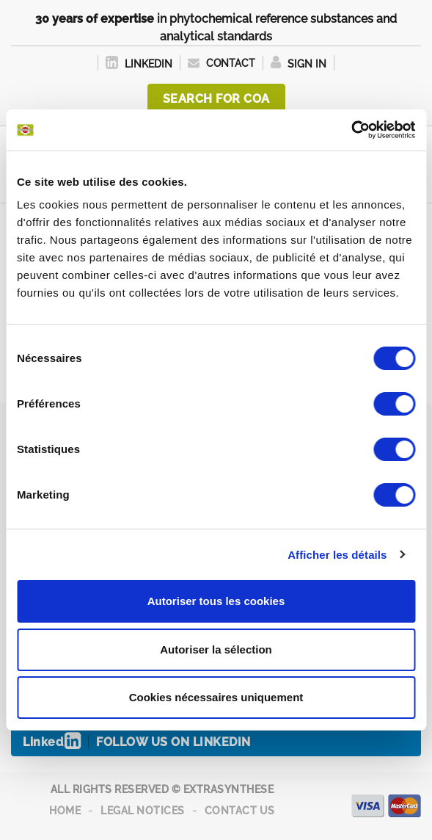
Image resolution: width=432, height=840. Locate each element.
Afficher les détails (337, 554)
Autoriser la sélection (216, 649)
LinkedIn (139, 64)
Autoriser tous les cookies (216, 601)
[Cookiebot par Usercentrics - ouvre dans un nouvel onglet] (351, 130)
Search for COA (216, 99)
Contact (221, 63)
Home (65, 811)
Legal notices (142, 811)
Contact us (240, 811)
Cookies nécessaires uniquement (216, 697)
